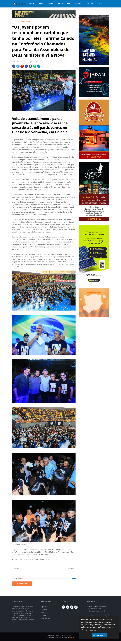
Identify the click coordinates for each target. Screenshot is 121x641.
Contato (43, 616)
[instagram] (99, 3)
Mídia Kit (44, 613)
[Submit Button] (106, 616)
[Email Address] (95, 616)
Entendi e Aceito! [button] (99, 635)
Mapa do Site (45, 619)
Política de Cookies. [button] (89, 630)
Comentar (22, 584)
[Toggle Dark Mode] (105, 3)
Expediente (44, 607)
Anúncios (44, 610)
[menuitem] (31, 3)
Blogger (71, 637)
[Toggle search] (107, 4)
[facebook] (97, 3)
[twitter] (76, 607)
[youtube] (101, 3)
